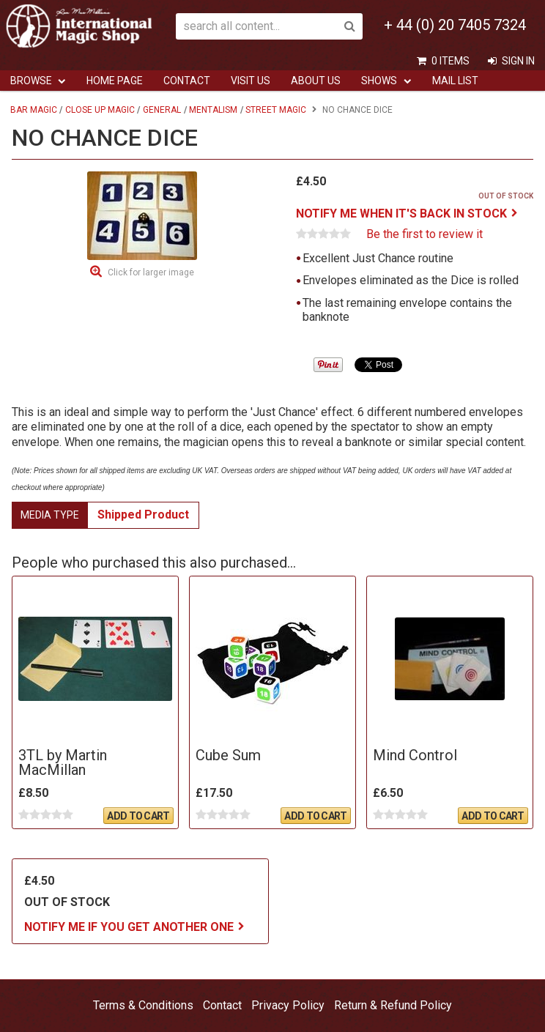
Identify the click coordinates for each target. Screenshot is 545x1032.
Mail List (455, 80)
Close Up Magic (100, 110)
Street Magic (275, 110)
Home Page (114, 80)
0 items (450, 61)
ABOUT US (316, 80)
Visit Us (250, 80)
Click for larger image (151, 272)
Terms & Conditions (143, 1005)
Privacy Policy (288, 1005)
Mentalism (213, 110)
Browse (31, 80)
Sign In (518, 61)
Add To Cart (138, 816)
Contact (186, 80)
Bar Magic (33, 110)
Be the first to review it (424, 234)
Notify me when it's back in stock (401, 213)
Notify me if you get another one (129, 927)
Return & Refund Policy (393, 1005)
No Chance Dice (357, 110)
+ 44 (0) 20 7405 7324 (455, 25)
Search (349, 26)
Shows (379, 80)
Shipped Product (143, 514)
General (162, 110)
